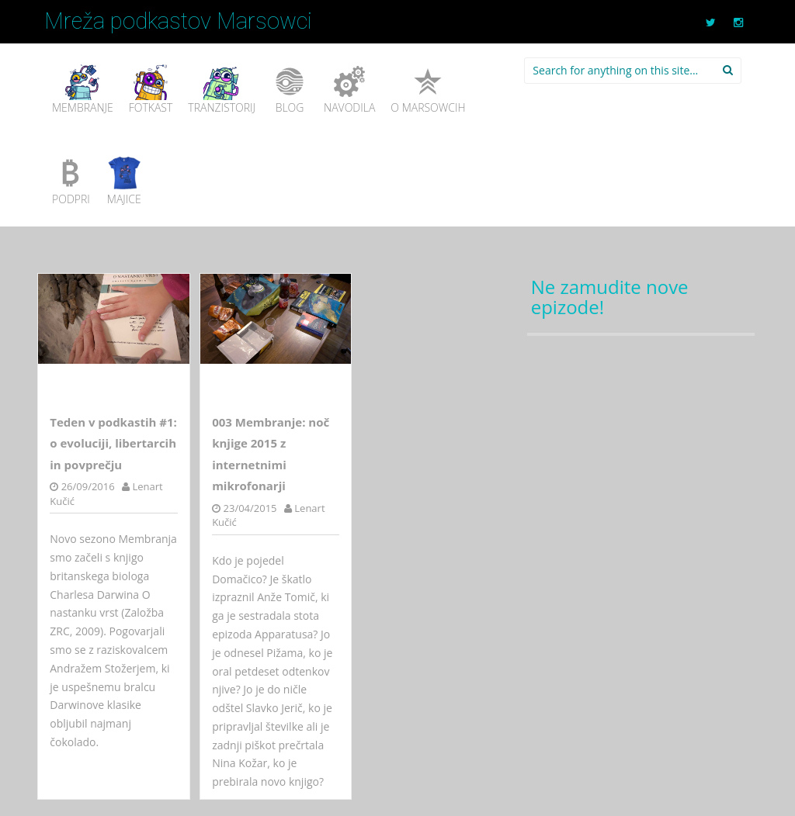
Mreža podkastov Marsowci (178, 21)
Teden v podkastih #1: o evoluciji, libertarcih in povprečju (113, 443)
